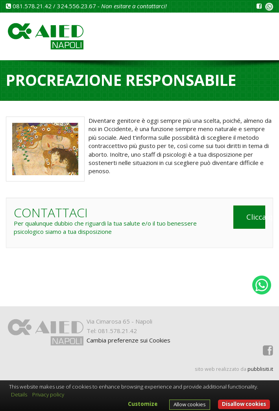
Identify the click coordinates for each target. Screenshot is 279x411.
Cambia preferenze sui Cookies (128, 340)
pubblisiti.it (260, 368)
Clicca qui (256, 217)
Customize (142, 403)
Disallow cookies (244, 403)
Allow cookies (190, 404)
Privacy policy (48, 394)
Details (19, 394)
